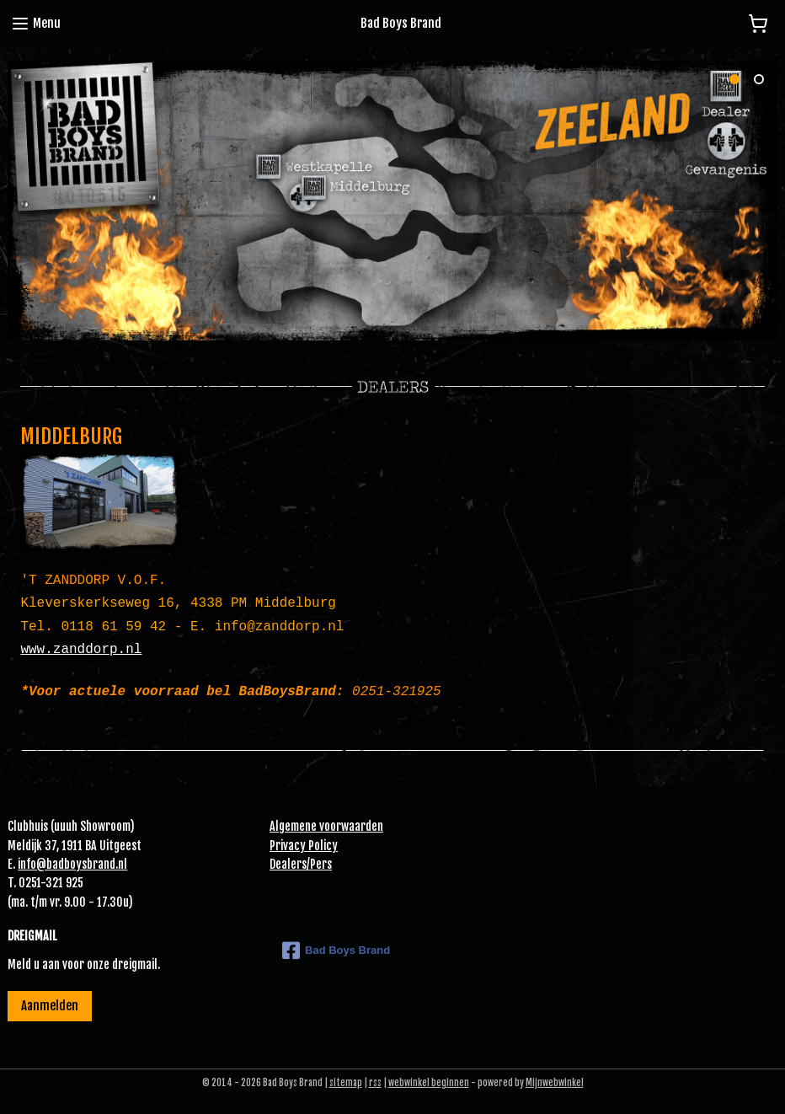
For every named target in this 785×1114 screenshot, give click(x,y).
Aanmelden (49, 1006)
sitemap (345, 1083)
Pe (316, 864)
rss (375, 1083)
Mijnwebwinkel (555, 1083)
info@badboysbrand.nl (72, 864)
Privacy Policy (304, 845)
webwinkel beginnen (428, 1083)
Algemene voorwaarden (326, 826)
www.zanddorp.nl (81, 649)
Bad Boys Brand (336, 950)
